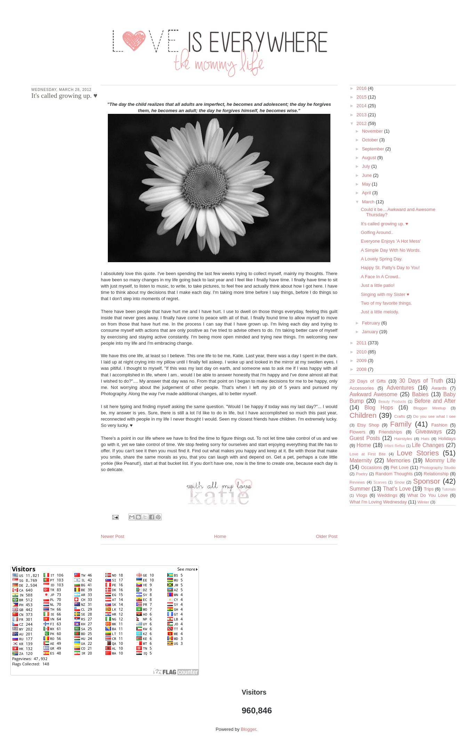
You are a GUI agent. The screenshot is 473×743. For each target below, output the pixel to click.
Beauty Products (392, 402)
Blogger (248, 729)
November (373, 131)
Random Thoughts (393, 473)
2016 (362, 88)
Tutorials (449, 489)
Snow (399, 482)
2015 (362, 97)
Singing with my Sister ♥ (385, 294)
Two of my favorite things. (386, 303)
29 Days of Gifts (368, 381)
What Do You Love (427, 495)
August (369, 157)
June (367, 175)
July (366, 166)
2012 (362, 123)
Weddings (387, 495)
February (372, 323)
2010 (362, 351)
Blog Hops (378, 407)
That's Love (397, 489)
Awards (439, 388)
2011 (362, 342)
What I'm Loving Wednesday (378, 502)
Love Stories (418, 453)
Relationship (436, 473)
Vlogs (361, 495)
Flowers (358, 432)
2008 (362, 369)
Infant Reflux (394, 446)
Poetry (362, 473)
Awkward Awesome (374, 394)
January (370, 331)
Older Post (326, 536)
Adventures (400, 388)
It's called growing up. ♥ (384, 223)
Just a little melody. (380, 311)
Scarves (380, 482)
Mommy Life (440, 460)
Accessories (362, 388)
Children (363, 415)
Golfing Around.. (377, 232)
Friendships (390, 432)
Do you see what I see (434, 416)
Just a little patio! (377, 285)
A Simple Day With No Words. (390, 250)
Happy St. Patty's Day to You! (390, 267)
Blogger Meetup (429, 408)
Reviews (357, 482)
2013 (362, 114)
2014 (362, 105)
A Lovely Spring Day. (381, 258)
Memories (398, 460)
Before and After (435, 401)
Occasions (371, 467)
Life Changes (428, 445)
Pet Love (400, 467)
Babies (420, 394)
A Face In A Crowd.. (380, 276)
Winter (423, 502)
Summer (360, 489)
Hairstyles (403, 438)
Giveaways (428, 432)
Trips (428, 489)
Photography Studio (438, 467)
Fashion (439, 425)
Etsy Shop (368, 425)
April (367, 192)
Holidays (447, 438)
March (369, 201)
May (367, 184)
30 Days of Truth (421, 381)
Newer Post (112, 536)
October (370, 139)
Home (220, 536)
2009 (362, 360)
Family (400, 424)
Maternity (361, 460)
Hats (425, 438)
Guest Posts (365, 438)
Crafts (399, 416)
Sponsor (426, 481)
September (373, 148)
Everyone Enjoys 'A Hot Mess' (391, 241)
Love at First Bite (368, 454)
